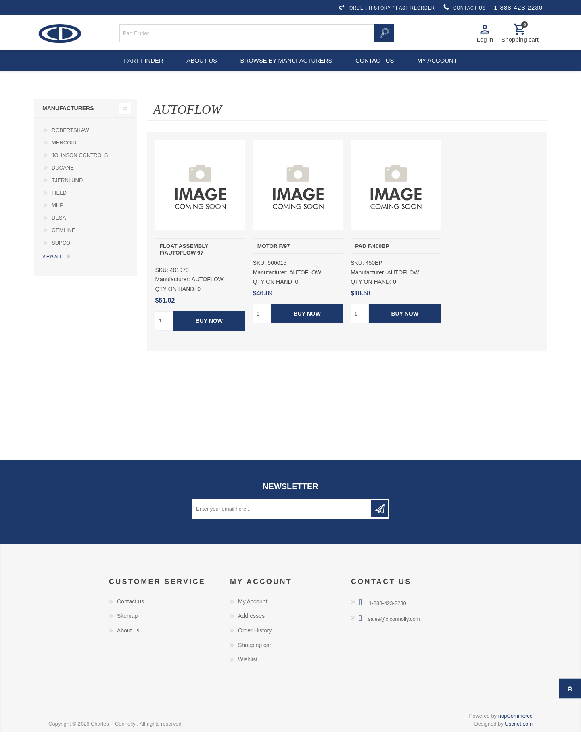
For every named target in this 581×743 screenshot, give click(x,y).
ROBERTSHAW (70, 141)
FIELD (59, 204)
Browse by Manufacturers (286, 68)
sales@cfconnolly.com (394, 630)
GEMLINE (63, 242)
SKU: (161, 281)
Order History (255, 641)
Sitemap (127, 627)
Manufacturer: (172, 291)
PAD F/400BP (372, 257)
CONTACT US (464, 7)
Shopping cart (255, 656)
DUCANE (63, 179)
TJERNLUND (67, 191)
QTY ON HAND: (175, 300)
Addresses (251, 627)
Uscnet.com (519, 735)
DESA (59, 229)
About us (200, 68)
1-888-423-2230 (518, 7)
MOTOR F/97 (273, 257)
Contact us (376, 68)
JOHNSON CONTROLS (80, 166)
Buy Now (209, 332)
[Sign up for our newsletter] (282, 520)
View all (52, 267)
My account (441, 68)
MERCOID (64, 154)
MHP (57, 216)
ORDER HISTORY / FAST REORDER (386, 7)
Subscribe (379, 520)
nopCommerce (515, 727)
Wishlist (247, 671)
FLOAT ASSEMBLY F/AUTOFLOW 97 (183, 261)
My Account (252, 612)
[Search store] (246, 36)
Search (383, 36)
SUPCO (61, 254)
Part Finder (139, 68)
